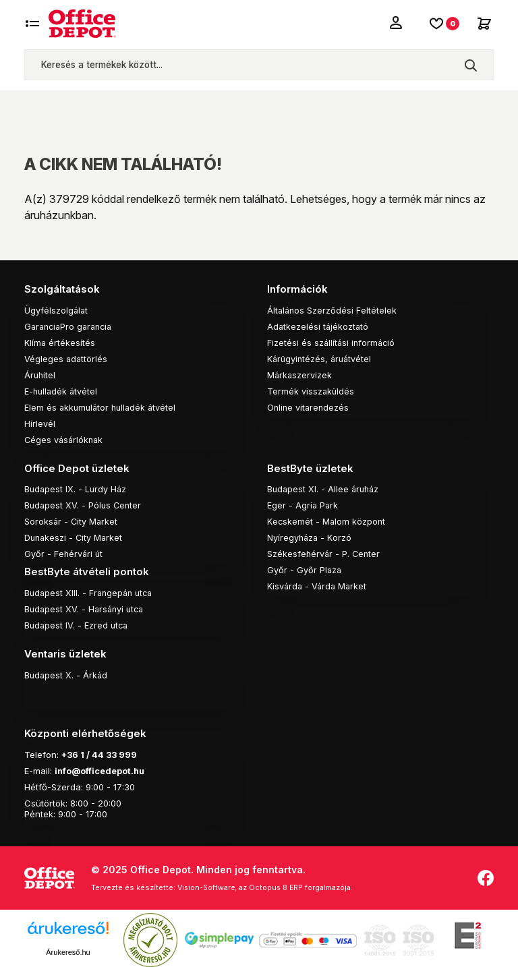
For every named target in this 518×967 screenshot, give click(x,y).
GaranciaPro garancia (71, 325)
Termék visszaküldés (311, 390)
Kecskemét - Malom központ (326, 520)
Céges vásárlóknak (65, 439)
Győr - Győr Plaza (305, 569)
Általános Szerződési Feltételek (332, 309)
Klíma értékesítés (60, 341)
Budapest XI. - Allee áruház (324, 488)
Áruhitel (40, 374)
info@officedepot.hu (101, 768)
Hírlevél (39, 422)
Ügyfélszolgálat (56, 309)
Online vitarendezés (309, 406)
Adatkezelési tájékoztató (318, 325)
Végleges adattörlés (66, 358)
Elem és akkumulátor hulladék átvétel (102, 406)
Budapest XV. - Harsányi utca (86, 607)
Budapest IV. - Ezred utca (77, 623)
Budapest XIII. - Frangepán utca (91, 591)
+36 (70, 751)
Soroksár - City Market (71, 520)
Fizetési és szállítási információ (332, 341)
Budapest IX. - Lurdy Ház (76, 488)
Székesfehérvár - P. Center (324, 553)
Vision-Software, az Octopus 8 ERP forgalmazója (268, 884)
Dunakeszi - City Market (74, 536)
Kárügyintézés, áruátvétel (321, 358)
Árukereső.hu (68, 949)
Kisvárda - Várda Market (318, 585)
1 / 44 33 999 (110, 751)
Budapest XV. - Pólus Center (84, 504)
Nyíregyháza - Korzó (310, 536)
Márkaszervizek (300, 374)
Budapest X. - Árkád (66, 673)
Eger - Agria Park (303, 504)
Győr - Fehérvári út (64, 553)
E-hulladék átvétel (62, 390)
